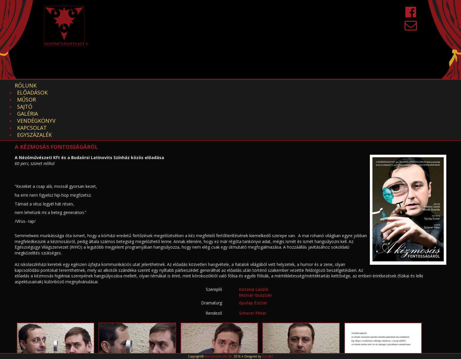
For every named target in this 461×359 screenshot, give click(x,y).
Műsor (97, 85)
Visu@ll (267, 356)
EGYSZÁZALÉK (279, 85)
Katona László (253, 240)
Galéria (152, 85)
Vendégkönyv (192, 85)
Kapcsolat (237, 85)
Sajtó (124, 85)
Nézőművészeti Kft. (219, 356)
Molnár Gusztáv (255, 246)
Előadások (62, 85)
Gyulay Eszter (253, 253)
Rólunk (25, 85)
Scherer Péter (252, 264)
